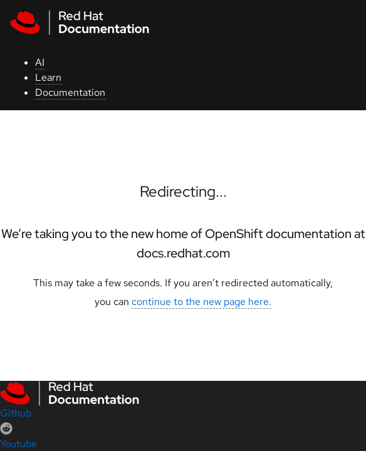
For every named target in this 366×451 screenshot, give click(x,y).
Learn (48, 77)
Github (15, 413)
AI (39, 62)
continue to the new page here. (201, 301)
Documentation (70, 92)
